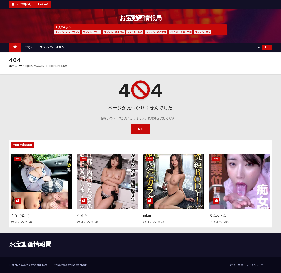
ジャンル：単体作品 (114, 32)
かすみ (82, 216)
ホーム (13, 66)
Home (231, 265)
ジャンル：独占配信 (156, 32)
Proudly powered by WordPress (28, 265)
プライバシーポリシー (53, 47)
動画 (17, 158)
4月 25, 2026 (23, 222)
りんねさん (217, 216)
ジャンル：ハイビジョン (67, 32)
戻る (140, 129)
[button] (259, 47)
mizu (147, 216)
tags (28, 47)
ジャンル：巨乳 (135, 32)
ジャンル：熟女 (202, 32)
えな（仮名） (21, 216)
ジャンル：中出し (92, 32)
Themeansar (79, 265)
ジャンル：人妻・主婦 (180, 32)
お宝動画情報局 (140, 18)
